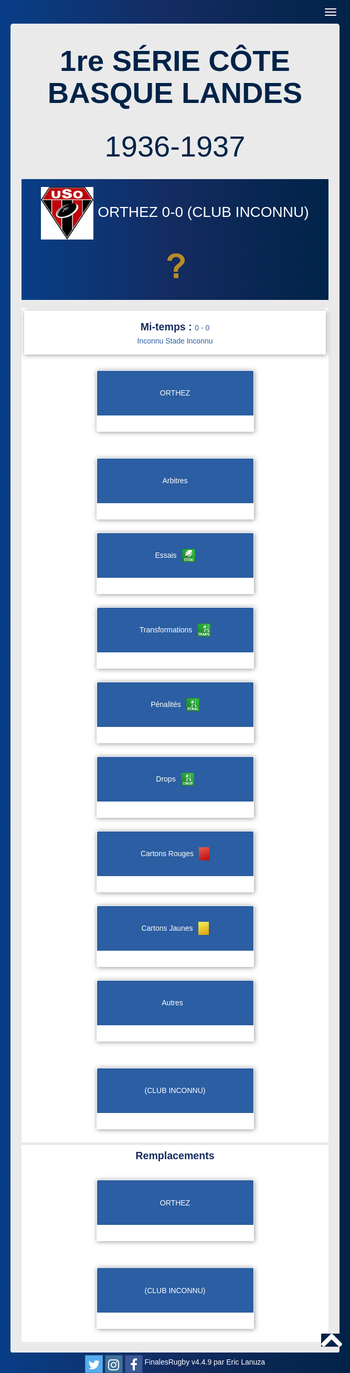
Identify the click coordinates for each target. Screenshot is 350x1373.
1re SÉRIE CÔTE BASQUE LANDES (175, 77)
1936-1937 (175, 146)
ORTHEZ (101, 212)
